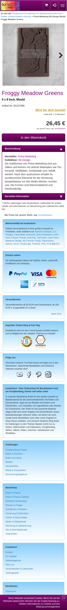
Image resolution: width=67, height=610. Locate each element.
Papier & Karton (13, 493)
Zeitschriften (11, 534)
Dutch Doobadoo (44, 234)
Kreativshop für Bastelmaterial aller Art (43, 13)
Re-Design (24, 160)
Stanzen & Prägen (14, 505)
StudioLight (25, 244)
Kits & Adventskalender (16, 529)
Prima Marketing (27, 156)
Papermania (47, 241)
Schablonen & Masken (16, 509)
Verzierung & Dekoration (17, 513)
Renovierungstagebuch (16, 474)
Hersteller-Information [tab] (33, 196)
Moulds (27, 16)
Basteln (9, 462)
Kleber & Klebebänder (16, 521)
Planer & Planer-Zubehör (17, 497)
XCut (48, 244)
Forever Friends (18, 237)
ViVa (43, 244)
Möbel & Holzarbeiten (16, 470)
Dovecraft (30, 234)
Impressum (11, 591)
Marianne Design (14, 241)
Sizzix (16, 244)
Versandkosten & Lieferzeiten (19, 569)
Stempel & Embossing (16, 501)
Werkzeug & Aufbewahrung (18, 526)
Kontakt (9, 552)
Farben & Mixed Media (11, 16)
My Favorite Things (32, 241)
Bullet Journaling (13, 458)
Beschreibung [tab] (33, 148)
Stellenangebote (13, 560)
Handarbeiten (12, 466)
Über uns (10, 564)
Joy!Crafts (42, 237)
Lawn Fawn (53, 237)
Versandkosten (59, 129)
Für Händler (11, 556)
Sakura (9, 244)
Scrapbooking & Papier (16, 450)
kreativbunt (18, 13)
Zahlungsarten (12, 573)
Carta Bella (19, 234)
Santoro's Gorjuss (43, 231)
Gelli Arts (31, 237)
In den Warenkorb (33, 137)
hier (3, 209)
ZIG (57, 244)
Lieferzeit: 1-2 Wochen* (54, 114)
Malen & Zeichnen (14, 454)
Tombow (36, 244)
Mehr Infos (56, 314)
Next (59, 54)
